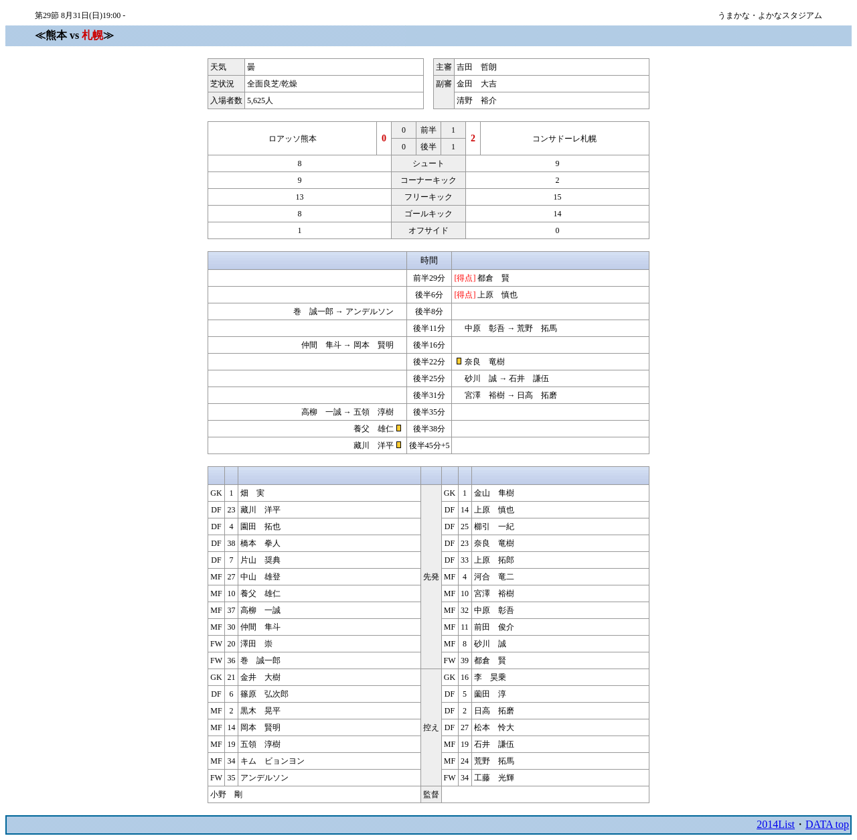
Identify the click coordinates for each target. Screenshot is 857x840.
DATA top (827, 824)
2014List (776, 824)
